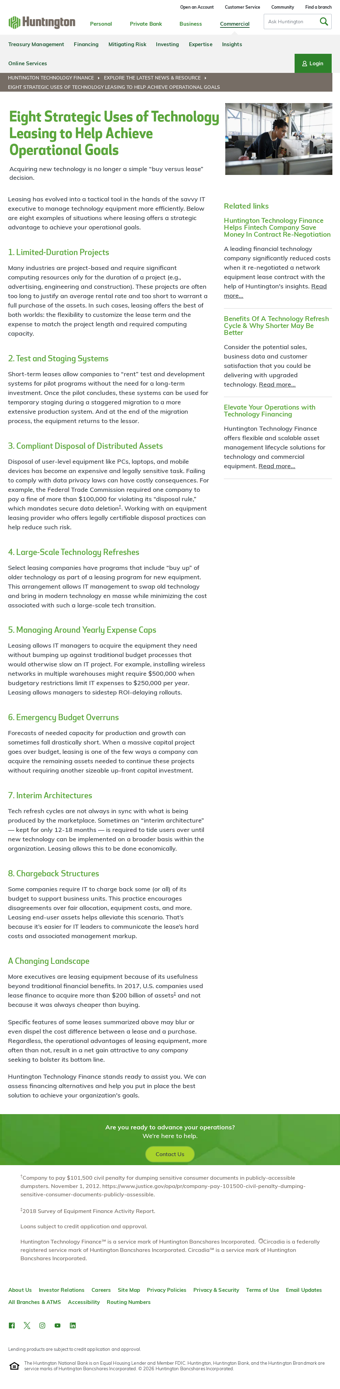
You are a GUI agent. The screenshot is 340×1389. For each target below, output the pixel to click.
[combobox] (298, 21)
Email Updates (304, 1290)
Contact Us (170, 1154)
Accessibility (84, 1302)
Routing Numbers (129, 1302)
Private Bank (146, 23)
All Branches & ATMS (34, 1302)
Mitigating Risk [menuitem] (127, 44)
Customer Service (242, 7)
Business (191, 23)
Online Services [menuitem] (27, 63)
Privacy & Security (216, 1290)
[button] (12, 1325)
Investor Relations (62, 1290)
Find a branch (318, 7)
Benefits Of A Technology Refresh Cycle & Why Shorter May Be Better (276, 325)
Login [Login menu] (312, 63)
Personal (101, 23)
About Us (20, 1290)
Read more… (277, 384)
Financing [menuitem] (86, 44)
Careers (101, 1290)
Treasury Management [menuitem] (36, 44)
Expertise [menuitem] (200, 44)
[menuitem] (55, 78)
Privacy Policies (166, 1290)
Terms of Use (262, 1290)
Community (282, 7)
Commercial (235, 23)
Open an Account (197, 7)
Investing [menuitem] (167, 44)
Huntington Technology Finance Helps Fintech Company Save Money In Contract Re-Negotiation (277, 227)
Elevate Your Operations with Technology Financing (269, 410)
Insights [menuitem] (232, 44)
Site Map (129, 1290)
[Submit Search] (324, 21)
